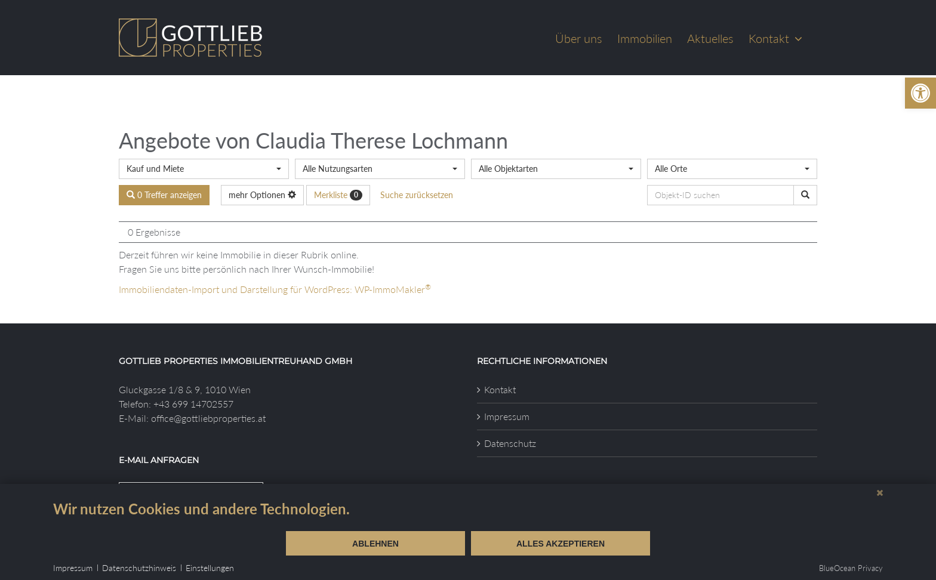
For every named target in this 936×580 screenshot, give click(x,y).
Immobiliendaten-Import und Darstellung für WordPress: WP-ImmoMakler (275, 289)
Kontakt (500, 389)
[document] (468, 515)
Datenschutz (510, 443)
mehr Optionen (262, 195)
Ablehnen (375, 543)
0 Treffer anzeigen (164, 195)
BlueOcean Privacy (851, 568)
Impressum (506, 416)
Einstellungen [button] (210, 568)
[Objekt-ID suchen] (805, 195)
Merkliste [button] (338, 195)
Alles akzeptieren (560, 543)
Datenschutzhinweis (139, 568)
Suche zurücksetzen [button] (416, 195)
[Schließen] (880, 493)
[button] (920, 93)
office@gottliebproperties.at (208, 418)
